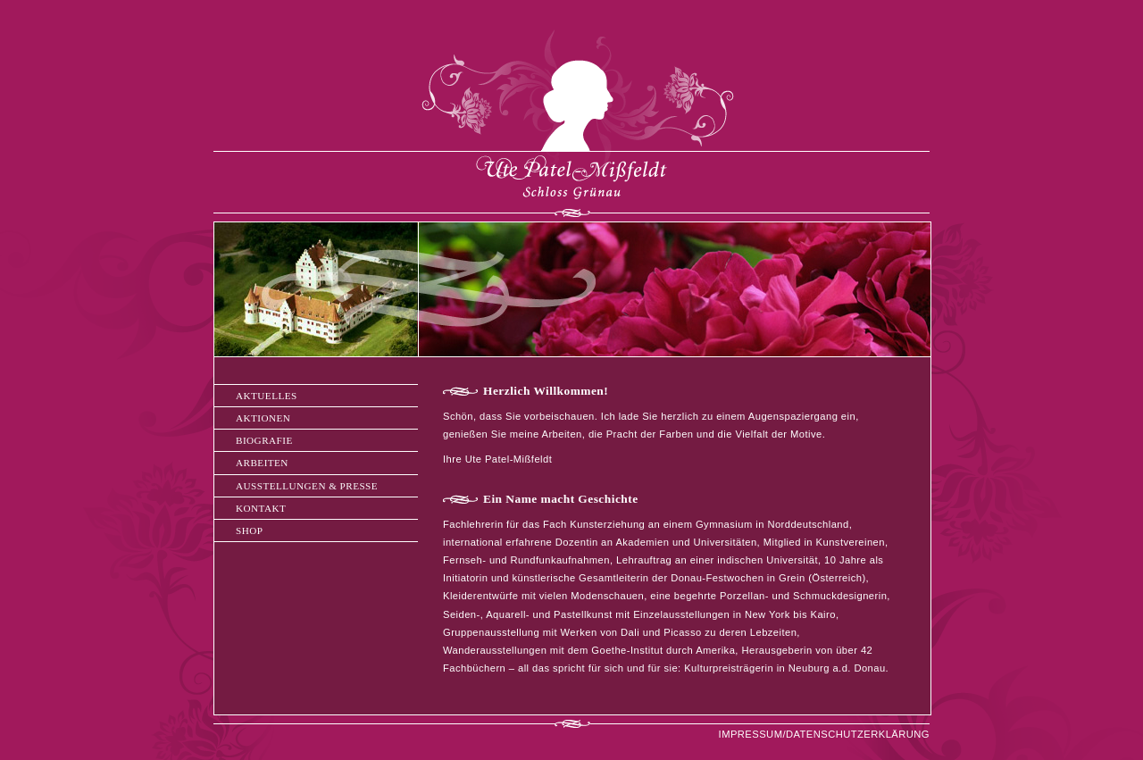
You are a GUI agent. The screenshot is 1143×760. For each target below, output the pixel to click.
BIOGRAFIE (264, 440)
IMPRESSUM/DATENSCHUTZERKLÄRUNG (824, 734)
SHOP (249, 530)
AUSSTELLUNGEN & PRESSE (307, 485)
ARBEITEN (262, 462)
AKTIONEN (263, 418)
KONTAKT (261, 508)
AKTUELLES (266, 395)
